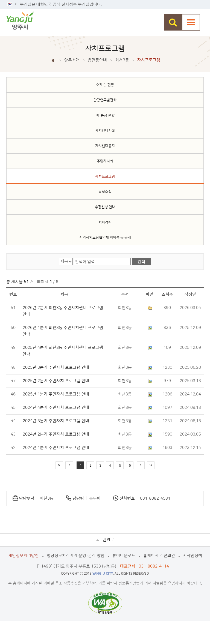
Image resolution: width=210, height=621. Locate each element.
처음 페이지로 (59, 465)
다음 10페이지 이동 (141, 465)
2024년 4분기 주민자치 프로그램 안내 (56, 407)
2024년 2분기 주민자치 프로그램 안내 (56, 434)
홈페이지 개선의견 (159, 555)
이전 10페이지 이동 (69, 465)
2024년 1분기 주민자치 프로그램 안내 (56, 447)
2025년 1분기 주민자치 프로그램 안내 (56, 394)
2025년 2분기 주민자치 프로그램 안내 (56, 381)
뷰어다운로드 (123, 555)
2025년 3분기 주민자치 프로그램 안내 (56, 367)
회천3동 (122, 60)
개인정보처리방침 (23, 555)
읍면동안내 (97, 60)
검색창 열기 (173, 22)
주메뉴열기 (191, 22)
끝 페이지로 (150, 465)
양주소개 (72, 60)
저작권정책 (192, 555)
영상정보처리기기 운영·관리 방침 (75, 555)
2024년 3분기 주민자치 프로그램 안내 (56, 421)
